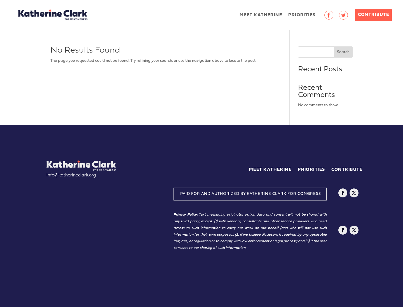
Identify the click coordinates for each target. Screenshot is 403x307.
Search (343, 52)
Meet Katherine (261, 15)
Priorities (301, 15)
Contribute (373, 15)
